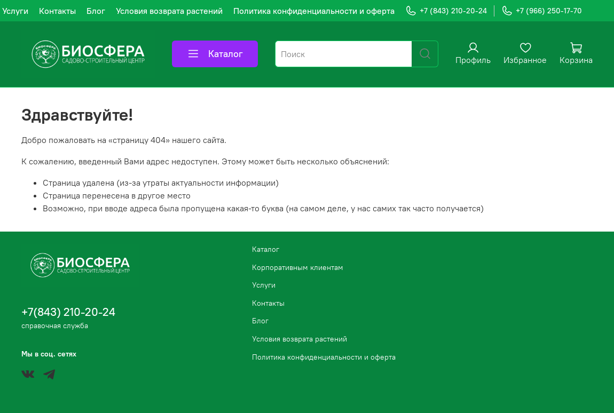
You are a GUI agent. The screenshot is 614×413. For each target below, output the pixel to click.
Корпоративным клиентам (297, 267)
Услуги (15, 10)
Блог (95, 10)
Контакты (57, 10)
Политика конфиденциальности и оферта (314, 10)
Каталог (215, 53)
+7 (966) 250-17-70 (541, 11)
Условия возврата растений (169, 10)
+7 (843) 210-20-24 (446, 11)
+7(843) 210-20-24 (68, 312)
